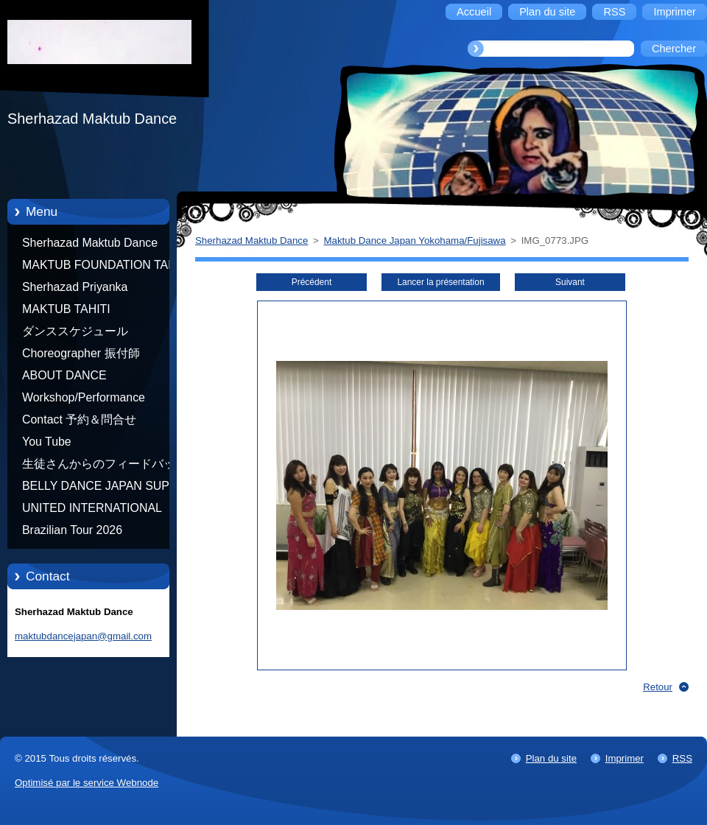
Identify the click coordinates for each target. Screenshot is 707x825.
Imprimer (624, 758)
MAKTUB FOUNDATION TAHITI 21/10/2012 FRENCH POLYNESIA (106, 267)
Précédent (311, 282)
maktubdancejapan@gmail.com (83, 636)
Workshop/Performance (83, 397)
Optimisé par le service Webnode (86, 782)
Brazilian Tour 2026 (72, 530)
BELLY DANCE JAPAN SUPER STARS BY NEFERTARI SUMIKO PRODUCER (104, 488)
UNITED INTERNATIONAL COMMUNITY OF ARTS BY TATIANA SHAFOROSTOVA (95, 510)
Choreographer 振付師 (81, 353)
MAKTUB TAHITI (66, 309)
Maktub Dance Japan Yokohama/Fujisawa (415, 240)
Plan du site (551, 758)
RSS (682, 758)
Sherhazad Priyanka (74, 287)
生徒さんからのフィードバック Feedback (104, 466)
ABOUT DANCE (64, 375)
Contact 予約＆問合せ (79, 419)
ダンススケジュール (75, 331)
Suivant (570, 282)
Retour (657, 686)
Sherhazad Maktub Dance (90, 242)
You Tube (46, 441)
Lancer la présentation (440, 282)
